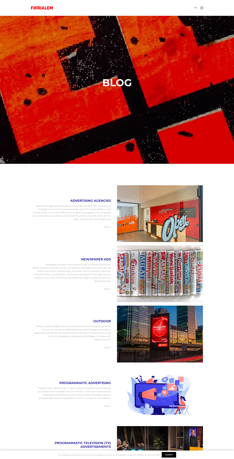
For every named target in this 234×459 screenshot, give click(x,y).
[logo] (42, 8)
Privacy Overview (152, 455)
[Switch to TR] (195, 7)
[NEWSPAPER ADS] (117, 273)
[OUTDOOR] (117, 334)
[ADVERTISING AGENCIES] (117, 213)
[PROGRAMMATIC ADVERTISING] (117, 394)
